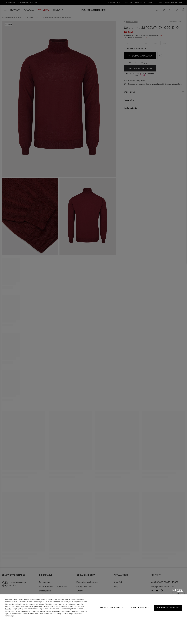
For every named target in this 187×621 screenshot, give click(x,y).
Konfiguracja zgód (140, 608)
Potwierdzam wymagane (112, 608)
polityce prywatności (75, 604)
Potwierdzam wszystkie (168, 608)
